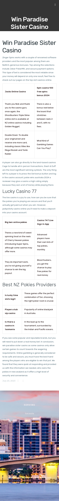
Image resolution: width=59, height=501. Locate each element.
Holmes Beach (30, 429)
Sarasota (29, 413)
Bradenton (29, 435)
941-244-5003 (30, 465)
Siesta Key (30, 419)
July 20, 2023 (8, 381)
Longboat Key (29, 424)
